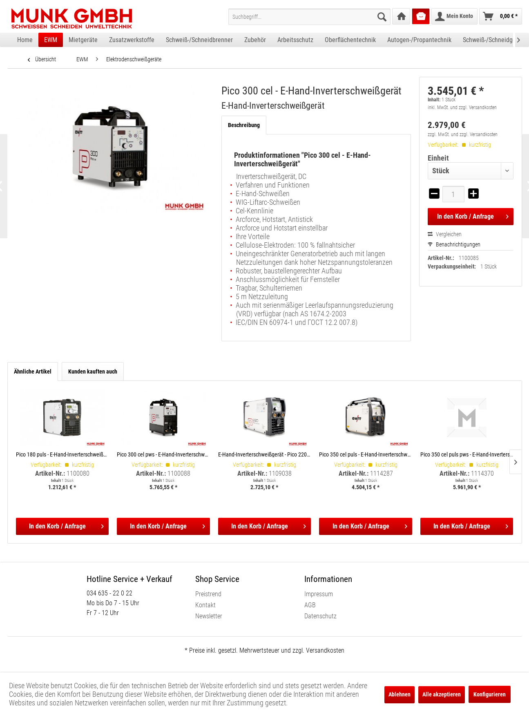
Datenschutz (320, 616)
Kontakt (205, 605)
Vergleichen (445, 234)
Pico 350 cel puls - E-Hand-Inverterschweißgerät (365, 454)
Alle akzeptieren (441, 694)
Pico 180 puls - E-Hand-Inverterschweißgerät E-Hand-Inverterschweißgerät (62, 454)
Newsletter (208, 616)
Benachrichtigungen (454, 244)
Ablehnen (399, 694)
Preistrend (208, 594)
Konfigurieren (489, 694)
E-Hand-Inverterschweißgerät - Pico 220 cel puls (264, 454)
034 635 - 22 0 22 (109, 593)
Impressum (318, 594)
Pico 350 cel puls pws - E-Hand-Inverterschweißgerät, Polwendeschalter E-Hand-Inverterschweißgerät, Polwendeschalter (466, 454)
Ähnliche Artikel (32, 371)
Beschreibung (244, 125)
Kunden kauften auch (92, 371)
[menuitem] (309, 17)
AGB (310, 605)
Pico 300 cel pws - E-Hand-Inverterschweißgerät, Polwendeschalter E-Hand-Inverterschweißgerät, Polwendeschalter (163, 454)
